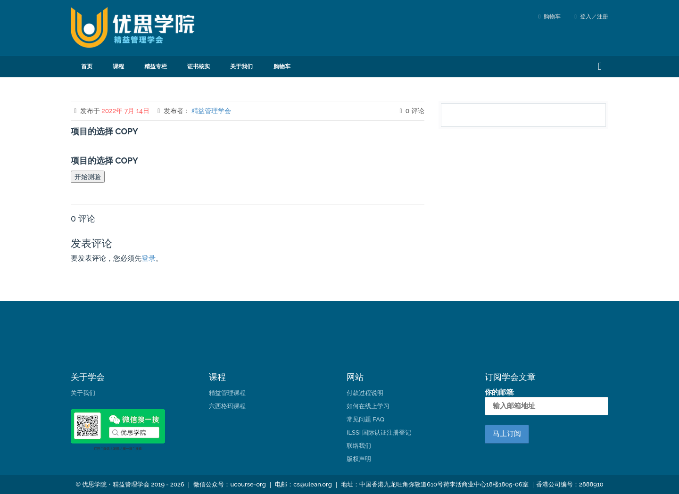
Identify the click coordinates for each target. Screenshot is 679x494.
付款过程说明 (365, 392)
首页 (86, 66)
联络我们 (359, 445)
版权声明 (359, 458)
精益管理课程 (227, 392)
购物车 (552, 16)
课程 (118, 66)
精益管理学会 (211, 111)
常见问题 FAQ (365, 419)
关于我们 (241, 66)
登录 (148, 258)
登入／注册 (591, 16)
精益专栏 (155, 66)
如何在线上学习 (368, 406)
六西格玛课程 (227, 406)
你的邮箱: (547, 401)
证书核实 (198, 66)
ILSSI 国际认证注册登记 (379, 432)
